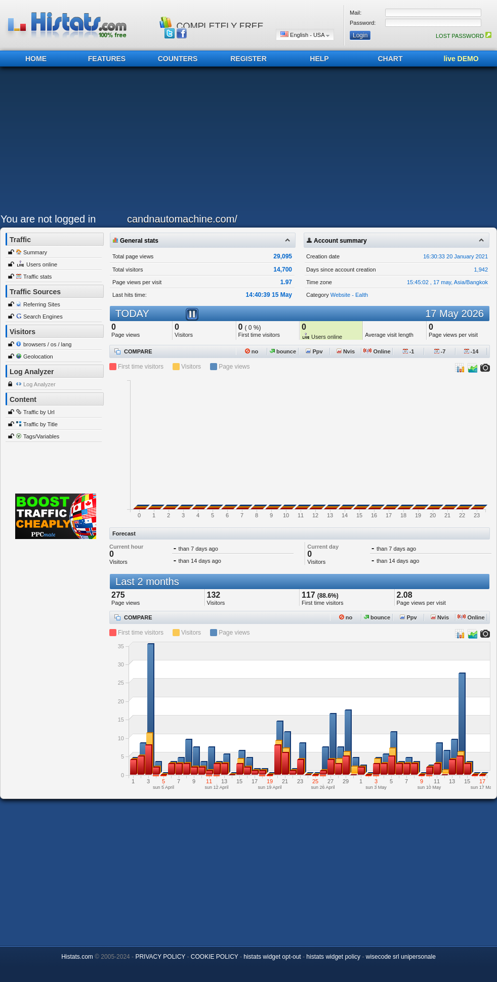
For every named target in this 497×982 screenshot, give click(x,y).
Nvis (346, 351)
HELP (319, 59)
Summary (35, 252)
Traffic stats (37, 277)
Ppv (314, 351)
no (252, 351)
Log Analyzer (39, 384)
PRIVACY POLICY (160, 956)
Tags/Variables (41, 436)
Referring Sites (41, 304)
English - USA (304, 34)
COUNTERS (178, 59)
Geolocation (38, 356)
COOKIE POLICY (214, 956)
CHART (390, 59)
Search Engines (43, 317)
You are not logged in (48, 219)
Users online (41, 264)
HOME (36, 59)
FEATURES (107, 59)
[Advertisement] (195, 142)
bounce (283, 351)
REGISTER (248, 59)
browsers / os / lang (47, 344)
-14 (471, 351)
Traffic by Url (39, 412)
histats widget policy (333, 956)
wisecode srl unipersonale (401, 956)
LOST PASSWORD (463, 36)
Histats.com (77, 956)
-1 (409, 351)
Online (376, 351)
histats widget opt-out (272, 956)
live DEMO (460, 59)
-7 (440, 351)
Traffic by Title (40, 424)
